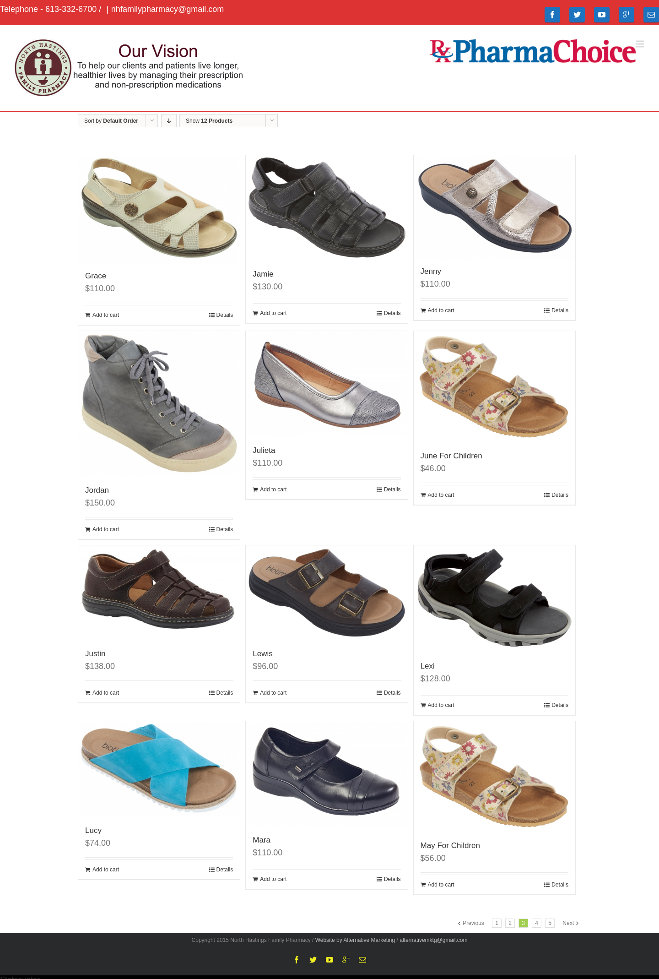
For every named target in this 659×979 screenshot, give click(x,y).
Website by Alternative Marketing (355, 940)
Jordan (97, 490)
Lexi (428, 666)
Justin (95, 653)
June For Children (451, 455)
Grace (95, 276)
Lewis (262, 653)
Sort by (111, 121)
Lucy (93, 830)
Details (224, 315)
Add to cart (105, 315)
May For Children (450, 845)
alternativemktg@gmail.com (433, 940)
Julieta (264, 450)
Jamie (263, 274)
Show (209, 121)
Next (568, 923)
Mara (261, 840)
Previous (473, 923)
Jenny (431, 271)
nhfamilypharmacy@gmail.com (167, 9)
